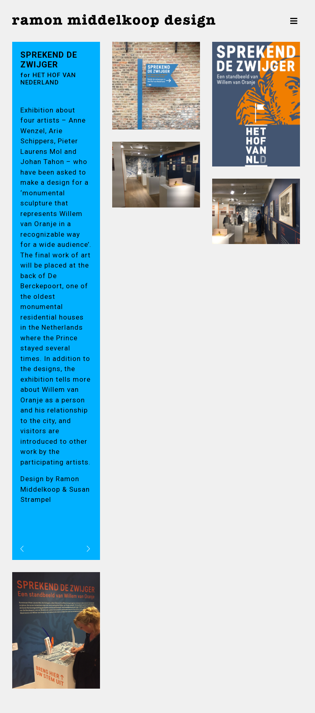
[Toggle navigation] (294, 21)
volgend (79, 548)
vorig (28, 548)
